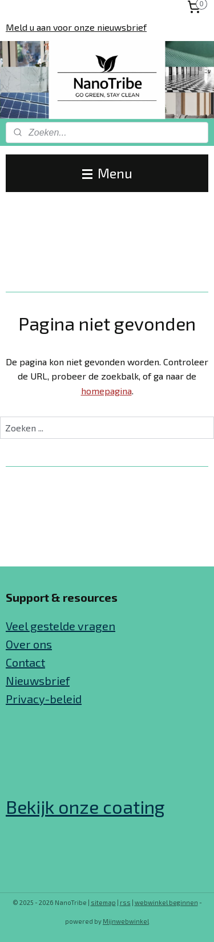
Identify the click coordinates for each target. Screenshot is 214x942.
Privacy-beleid (44, 699)
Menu (107, 173)
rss (125, 902)
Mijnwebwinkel (126, 921)
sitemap (103, 902)
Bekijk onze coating (85, 806)
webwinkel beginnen (166, 902)
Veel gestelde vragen (60, 626)
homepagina (106, 390)
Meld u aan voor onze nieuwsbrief (76, 27)
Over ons (29, 644)
